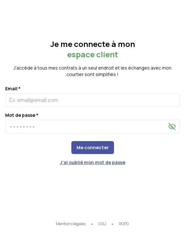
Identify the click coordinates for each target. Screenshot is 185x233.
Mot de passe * (21, 115)
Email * (13, 88)
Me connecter (93, 147)
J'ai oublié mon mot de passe (92, 162)
